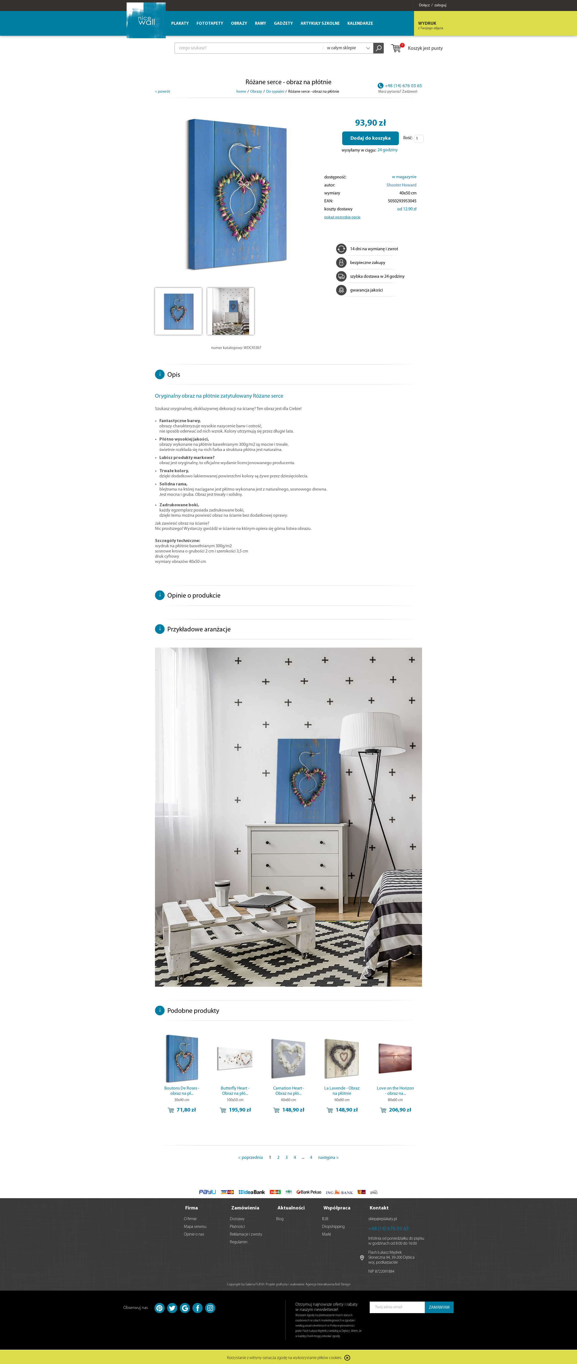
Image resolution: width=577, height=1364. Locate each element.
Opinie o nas (194, 1233)
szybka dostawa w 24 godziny (370, 276)
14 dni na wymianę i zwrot (367, 249)
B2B (325, 1218)
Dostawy (237, 1218)
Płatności (237, 1225)
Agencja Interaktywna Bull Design (328, 1283)
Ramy (260, 24)
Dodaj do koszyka (370, 138)
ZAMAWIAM (439, 1306)
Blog (280, 1218)
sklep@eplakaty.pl (382, 1218)
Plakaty (180, 24)
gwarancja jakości (359, 290)
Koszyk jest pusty (417, 48)
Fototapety (210, 24)
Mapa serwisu (195, 1225)
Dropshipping (333, 1225)
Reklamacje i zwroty (246, 1233)
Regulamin (238, 1241)
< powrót (162, 92)
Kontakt (379, 1206)
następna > (328, 1158)
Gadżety (283, 24)
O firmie (190, 1218)
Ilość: (407, 138)
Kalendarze (360, 24)
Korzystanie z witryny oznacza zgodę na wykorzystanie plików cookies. (284, 1357)
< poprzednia (250, 1158)
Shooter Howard (402, 185)
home (241, 92)
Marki (326, 1233)
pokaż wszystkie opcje (342, 217)
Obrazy (239, 24)
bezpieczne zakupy (360, 263)
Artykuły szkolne (320, 24)
